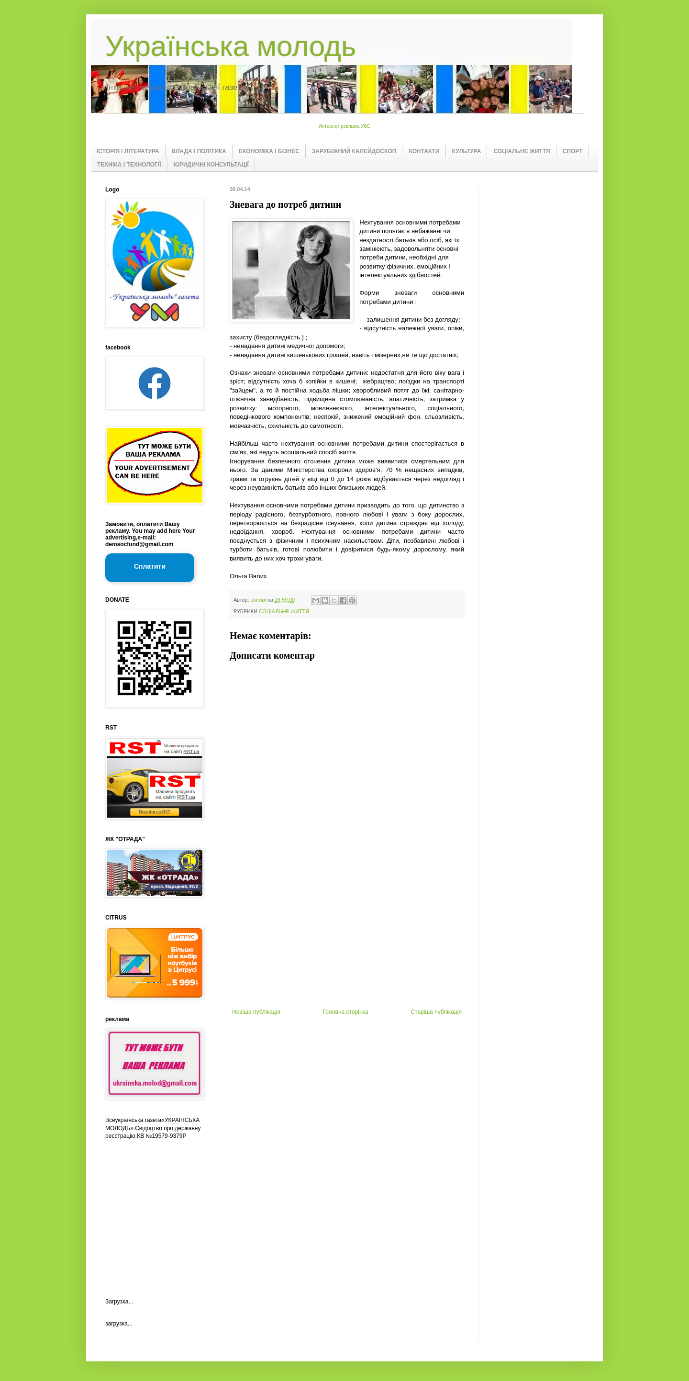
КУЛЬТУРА (466, 151)
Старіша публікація (436, 1012)
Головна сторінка (345, 1012)
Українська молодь (230, 46)
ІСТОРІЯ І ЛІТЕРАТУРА (128, 151)
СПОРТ (573, 151)
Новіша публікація (256, 1012)
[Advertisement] (347, 937)
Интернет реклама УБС (345, 126)
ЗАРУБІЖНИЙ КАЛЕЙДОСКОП (354, 151)
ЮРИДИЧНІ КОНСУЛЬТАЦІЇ (211, 164)
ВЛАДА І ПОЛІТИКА (199, 151)
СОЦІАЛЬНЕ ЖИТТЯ (521, 151)
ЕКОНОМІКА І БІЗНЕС (269, 151)
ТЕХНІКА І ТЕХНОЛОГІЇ (129, 164)
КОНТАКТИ (424, 151)
